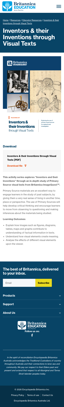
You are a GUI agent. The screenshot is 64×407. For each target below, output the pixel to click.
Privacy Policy (17, 395)
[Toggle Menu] (58, 6)
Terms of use (33, 395)
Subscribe (43, 282)
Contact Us (47, 395)
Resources (15, 20)
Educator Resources (32, 20)
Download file (15, 165)
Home (5, 20)
